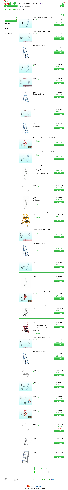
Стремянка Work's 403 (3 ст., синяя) (39, 45)
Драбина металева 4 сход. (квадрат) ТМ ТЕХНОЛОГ (41, 75)
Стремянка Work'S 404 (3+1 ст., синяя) (39, 89)
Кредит (40, 0)
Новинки (41, 14)
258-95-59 (22, 3)
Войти (63, 1)
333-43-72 (36, 3)
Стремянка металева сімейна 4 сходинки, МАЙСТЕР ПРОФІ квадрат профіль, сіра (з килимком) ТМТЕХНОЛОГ (47, 306)
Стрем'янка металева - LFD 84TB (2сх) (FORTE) (41, 182)
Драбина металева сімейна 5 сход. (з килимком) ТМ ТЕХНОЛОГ (44, 407)
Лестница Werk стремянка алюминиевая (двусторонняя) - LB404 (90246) (45, 449)
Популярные (36, 14)
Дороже (31, 14)
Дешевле (27, 14)
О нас (14, 478)
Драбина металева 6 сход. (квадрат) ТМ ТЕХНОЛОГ (41, 229)
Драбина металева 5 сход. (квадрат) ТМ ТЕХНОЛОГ (41, 107)
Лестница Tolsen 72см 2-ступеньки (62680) (40, 212)
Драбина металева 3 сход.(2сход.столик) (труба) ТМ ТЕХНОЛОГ (44, 17)
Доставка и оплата (22, 0)
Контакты (31, 0)
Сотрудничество (36, 0)
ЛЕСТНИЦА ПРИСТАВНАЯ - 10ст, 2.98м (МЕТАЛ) (41, 273)
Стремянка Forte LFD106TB (37, 320)
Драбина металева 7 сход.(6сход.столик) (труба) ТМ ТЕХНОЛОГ (44, 379)
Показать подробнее (36, 21)
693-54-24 (29, 3)
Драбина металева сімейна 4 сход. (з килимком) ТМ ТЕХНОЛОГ (44, 291)
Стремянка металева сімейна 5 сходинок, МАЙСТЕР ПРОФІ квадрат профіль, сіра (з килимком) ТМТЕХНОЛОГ (47, 435)
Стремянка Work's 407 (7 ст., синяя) (39, 351)
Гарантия (27, 0)
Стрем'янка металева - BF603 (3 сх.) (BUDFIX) (40, 421)
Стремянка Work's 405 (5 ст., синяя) (39, 121)
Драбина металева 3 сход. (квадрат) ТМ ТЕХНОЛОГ (41, 31)
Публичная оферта (45, 0)
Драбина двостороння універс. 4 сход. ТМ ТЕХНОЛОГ (42, 393)
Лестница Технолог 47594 (37, 194)
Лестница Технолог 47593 (37, 165)
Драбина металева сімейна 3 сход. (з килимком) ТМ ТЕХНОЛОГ (44, 137)
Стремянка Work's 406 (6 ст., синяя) (39, 243)
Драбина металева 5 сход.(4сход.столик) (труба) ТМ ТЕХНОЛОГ (44, 151)
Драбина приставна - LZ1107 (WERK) (39, 367)
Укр (50, 1)
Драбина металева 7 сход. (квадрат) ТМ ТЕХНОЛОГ (41, 337)
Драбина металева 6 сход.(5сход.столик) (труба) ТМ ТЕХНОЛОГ (44, 260)
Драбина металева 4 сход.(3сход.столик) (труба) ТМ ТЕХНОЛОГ (44, 61)
